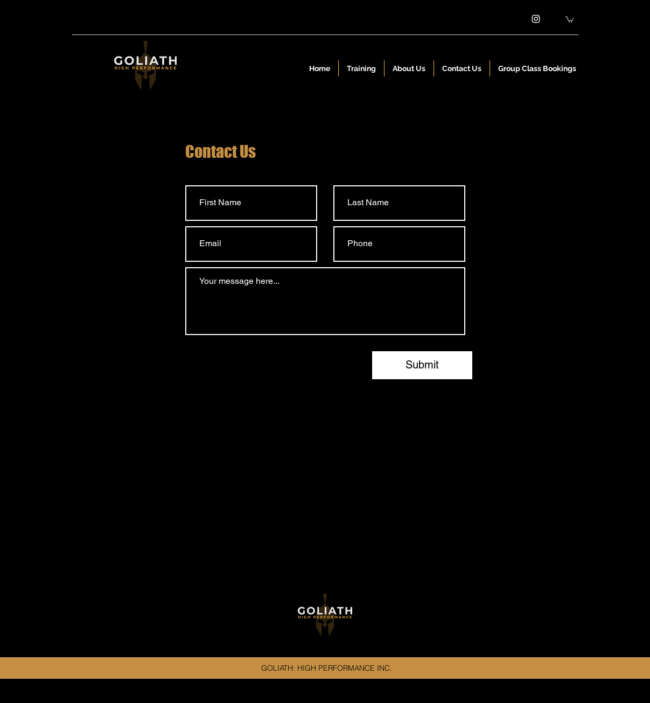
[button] (569, 19)
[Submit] (422, 365)
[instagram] (535, 18)
